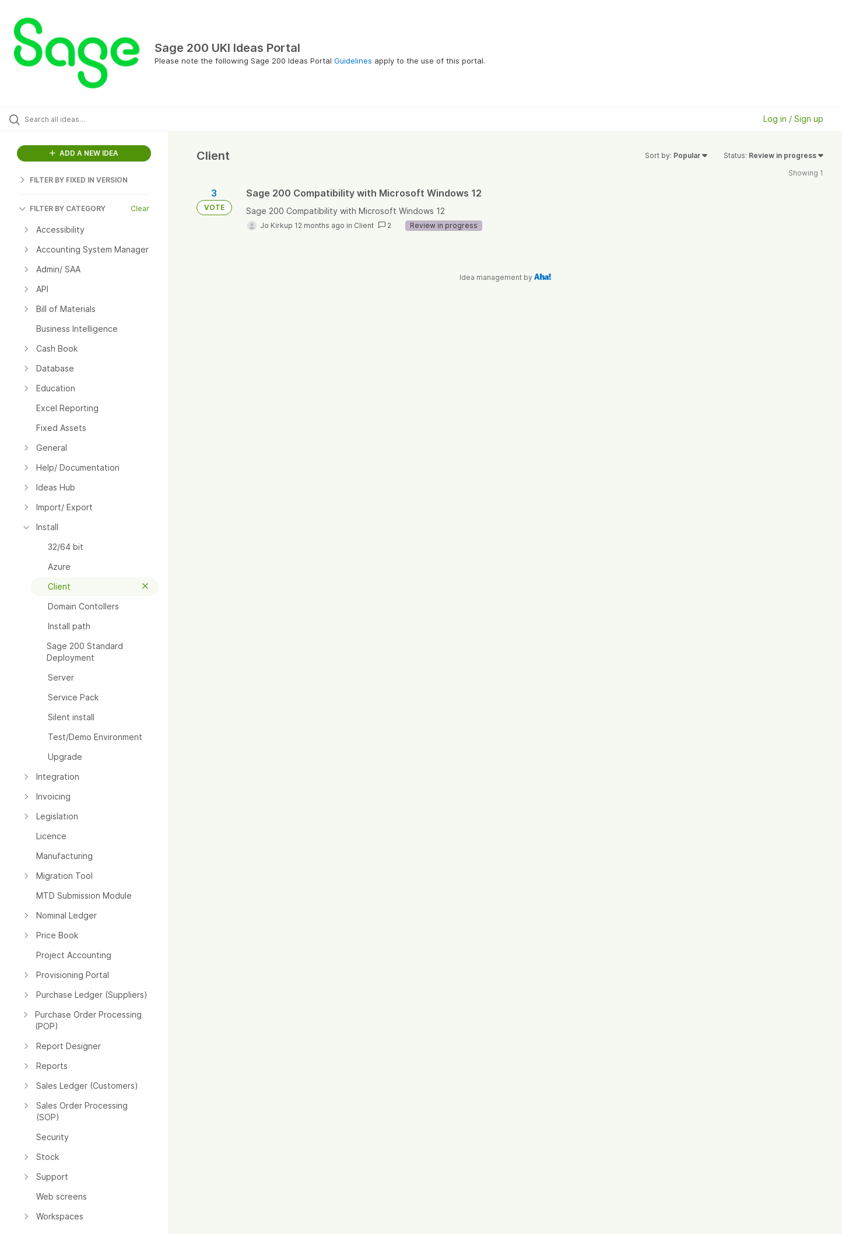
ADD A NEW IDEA (84, 153)
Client (364, 225)
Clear (140, 208)
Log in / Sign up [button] (793, 119)
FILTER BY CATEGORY (62, 208)
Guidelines (353, 60)
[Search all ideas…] (99, 119)
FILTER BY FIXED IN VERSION (73, 180)
